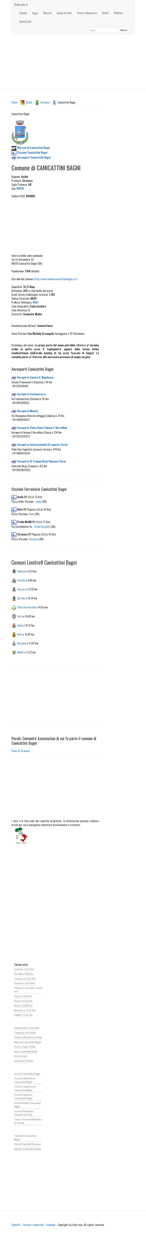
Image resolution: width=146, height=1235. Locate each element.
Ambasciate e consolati (26, 1027)
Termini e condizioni (33, 1225)
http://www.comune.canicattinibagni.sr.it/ (56, 279)
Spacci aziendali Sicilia (25, 1051)
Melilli (20, 652)
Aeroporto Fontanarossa (31, 394)
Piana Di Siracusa (20, 751)
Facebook (50, 1225)
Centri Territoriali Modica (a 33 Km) (28, 1121)
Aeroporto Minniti (27, 411)
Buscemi (21, 643)
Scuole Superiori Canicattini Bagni (23, 1096)
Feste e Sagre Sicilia (24, 1046)
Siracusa (44, 102)
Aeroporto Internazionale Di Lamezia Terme (42, 444)
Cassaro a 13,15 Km (25, 978)
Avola (38, 501)
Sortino (21, 598)
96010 (20, 188)
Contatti (15, 1225)
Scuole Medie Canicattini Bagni (27, 1105)
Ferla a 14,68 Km (23, 996)
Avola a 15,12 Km (23, 1000)
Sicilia (29, 102)
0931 (35, 302)
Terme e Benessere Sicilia (28, 1037)
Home (14, 102)
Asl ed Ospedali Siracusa (27, 1144)
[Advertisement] (73, 62)
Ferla (19, 616)
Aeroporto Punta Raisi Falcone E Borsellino (42, 428)
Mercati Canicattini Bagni (27, 1042)
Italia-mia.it (21, 4)
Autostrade (20, 1056)
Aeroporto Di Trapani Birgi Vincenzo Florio (41, 461)
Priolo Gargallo (42, 527)
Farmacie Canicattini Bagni (25, 1137)
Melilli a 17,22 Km (23, 1014)
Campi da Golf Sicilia (25, 1032)
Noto (31, 514)
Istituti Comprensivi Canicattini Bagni (25, 1088)
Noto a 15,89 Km (23, 1005)
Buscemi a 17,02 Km (25, 1010)
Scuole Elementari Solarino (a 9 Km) (24, 1113)
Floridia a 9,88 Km (23, 973)
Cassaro (21, 589)
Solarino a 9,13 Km (24, 969)
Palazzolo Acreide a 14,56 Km (28, 990)
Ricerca (123, 30)
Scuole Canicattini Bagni (27, 1073)
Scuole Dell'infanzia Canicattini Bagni (24, 1080)
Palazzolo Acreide (26, 607)
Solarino (21, 571)
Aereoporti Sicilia (23, 1060)
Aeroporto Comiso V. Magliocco (35, 377)
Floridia (21, 580)
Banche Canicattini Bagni (27, 1148)
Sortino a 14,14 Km (24, 983)
